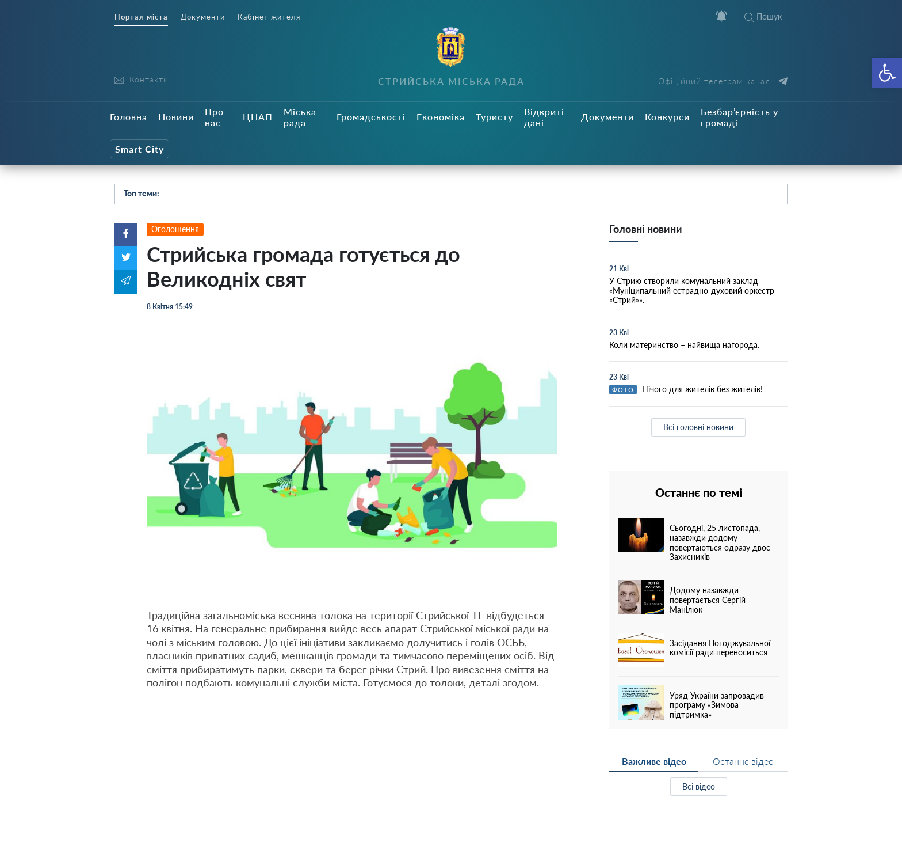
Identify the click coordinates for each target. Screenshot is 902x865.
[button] (887, 73)
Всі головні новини (698, 427)
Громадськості (371, 116)
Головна (128, 116)
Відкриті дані (544, 117)
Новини (176, 116)
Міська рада (300, 117)
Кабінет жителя (269, 17)
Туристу (494, 116)
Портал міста (141, 17)
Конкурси (667, 116)
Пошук (763, 16)
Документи (203, 17)
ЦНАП (258, 116)
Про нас (214, 117)
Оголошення (175, 229)
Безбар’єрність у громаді (739, 117)
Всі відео (698, 786)
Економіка (440, 116)
